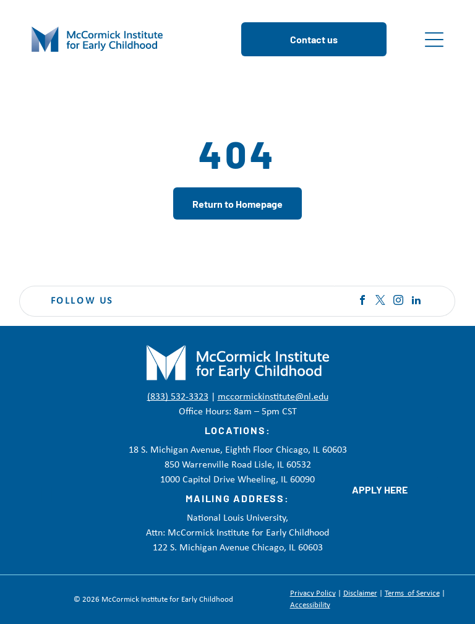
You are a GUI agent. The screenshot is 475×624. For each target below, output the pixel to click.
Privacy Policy (313, 593)
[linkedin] (416, 301)
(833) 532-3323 (177, 397)
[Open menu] (434, 39)
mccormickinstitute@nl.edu (273, 397)
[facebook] (362, 301)
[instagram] (398, 301)
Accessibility (310, 605)
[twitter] (380, 301)
